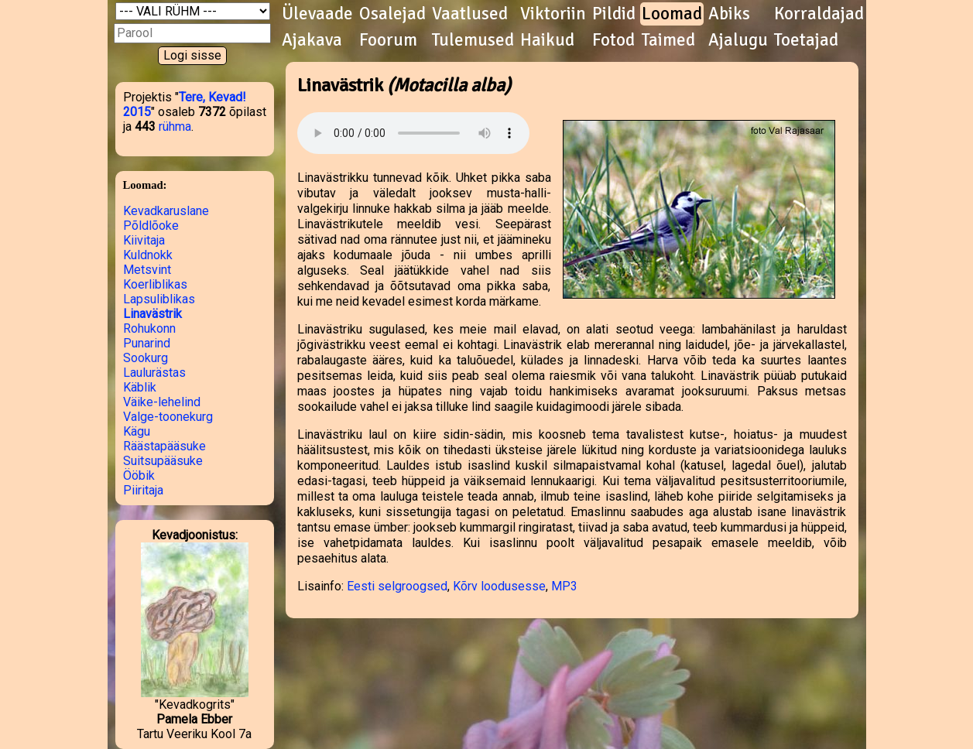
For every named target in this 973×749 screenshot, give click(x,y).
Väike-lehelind (161, 402)
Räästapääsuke (164, 446)
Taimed (668, 40)
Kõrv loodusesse (499, 586)
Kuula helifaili (413, 133)
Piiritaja (143, 490)
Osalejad (392, 14)
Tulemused (473, 40)
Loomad (672, 14)
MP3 (564, 586)
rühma (175, 126)
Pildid (614, 14)
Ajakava (312, 40)
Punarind (146, 343)
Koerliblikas (155, 284)
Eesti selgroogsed (397, 586)
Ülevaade (317, 14)
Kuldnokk (148, 255)
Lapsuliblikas (159, 299)
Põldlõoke (151, 225)
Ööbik (139, 475)
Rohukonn (149, 328)
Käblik (139, 387)
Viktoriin (553, 14)
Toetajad (806, 40)
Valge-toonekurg (168, 416)
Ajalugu (738, 40)
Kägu (136, 431)
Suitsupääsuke (163, 460)
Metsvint (147, 269)
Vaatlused (470, 14)
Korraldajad (819, 14)
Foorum (388, 40)
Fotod (613, 40)
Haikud (547, 40)
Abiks (729, 14)
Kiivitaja (144, 240)
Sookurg (145, 358)
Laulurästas (154, 372)
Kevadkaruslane (166, 210)
